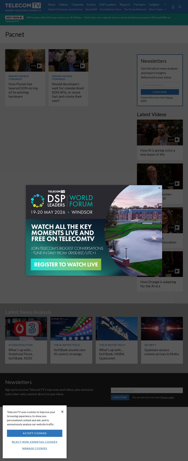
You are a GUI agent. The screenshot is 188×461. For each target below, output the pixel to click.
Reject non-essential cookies (34, 441)
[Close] (62, 411)
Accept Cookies (35, 433)
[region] (35, 431)
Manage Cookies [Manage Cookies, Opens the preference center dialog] (34, 448)
